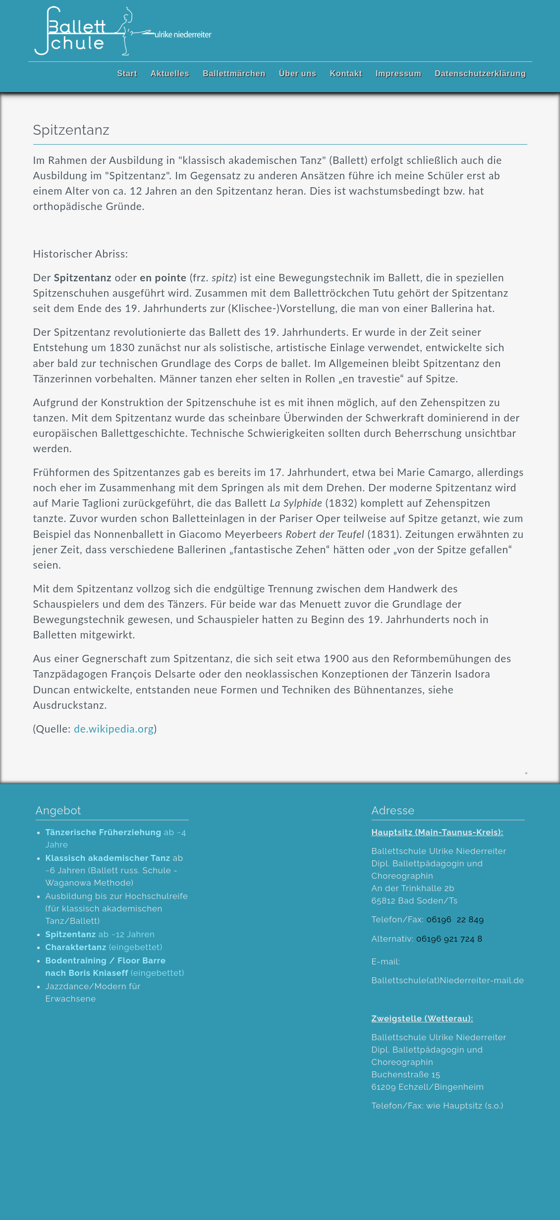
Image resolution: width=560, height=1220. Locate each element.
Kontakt (346, 73)
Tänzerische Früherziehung (104, 832)
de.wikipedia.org (112, 728)
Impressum (399, 73)
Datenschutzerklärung (480, 73)
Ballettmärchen (234, 73)
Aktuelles (170, 73)
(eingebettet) (104, 947)
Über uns (298, 73)
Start (127, 73)
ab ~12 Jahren (100, 934)
